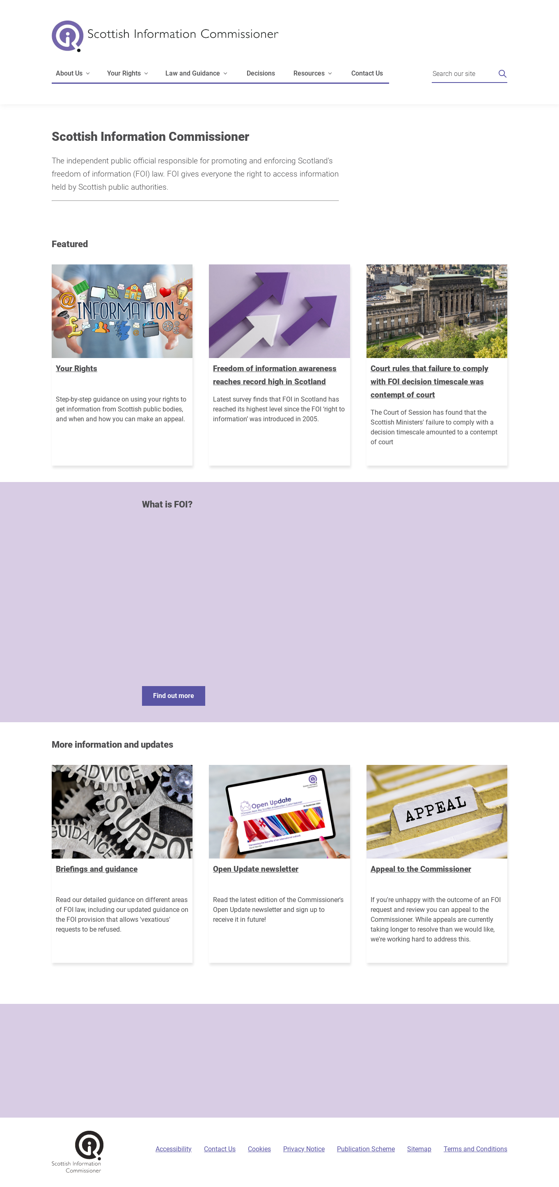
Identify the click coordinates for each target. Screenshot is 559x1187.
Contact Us (367, 73)
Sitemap (419, 1149)
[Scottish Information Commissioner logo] (165, 42)
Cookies (259, 1149)
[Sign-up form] (279, 1060)
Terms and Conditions (475, 1149)
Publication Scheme (366, 1149)
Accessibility (174, 1149)
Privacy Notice (304, 1149)
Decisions (261, 73)
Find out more (173, 696)
